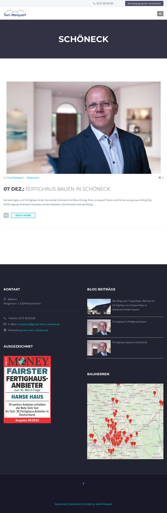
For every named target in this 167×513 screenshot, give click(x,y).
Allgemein (33, 177)
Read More (23, 215)
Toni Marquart (15, 177)
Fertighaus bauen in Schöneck (129, 342)
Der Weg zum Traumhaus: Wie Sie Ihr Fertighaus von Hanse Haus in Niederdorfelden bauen (133, 305)
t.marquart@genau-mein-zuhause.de (38, 324)
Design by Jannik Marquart (98, 504)
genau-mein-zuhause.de (34, 330)
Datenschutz (75, 504)
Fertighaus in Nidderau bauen (129, 321)
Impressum (61, 504)
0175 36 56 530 (105, 3)
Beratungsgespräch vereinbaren (144, 3)
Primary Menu (160, 14)
